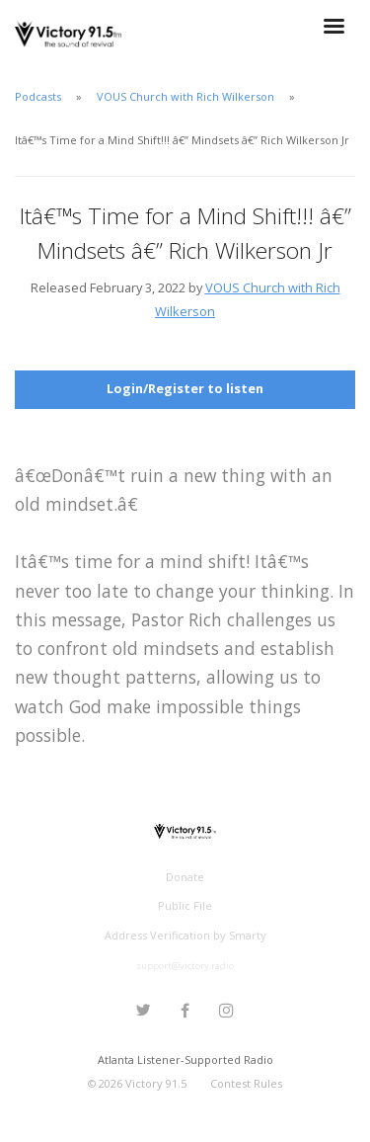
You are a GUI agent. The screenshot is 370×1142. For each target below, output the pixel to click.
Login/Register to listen (185, 388)
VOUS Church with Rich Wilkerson (185, 96)
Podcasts (38, 96)
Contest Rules (246, 1083)
